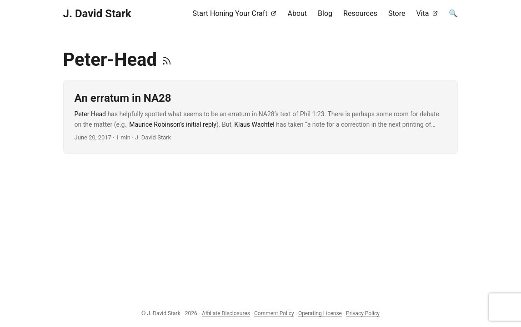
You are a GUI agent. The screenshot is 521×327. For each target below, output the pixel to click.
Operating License (320, 313)
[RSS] (166, 59)
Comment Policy (274, 313)
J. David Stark (97, 13)
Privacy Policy (363, 313)
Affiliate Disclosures (226, 313)
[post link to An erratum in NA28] (261, 117)
